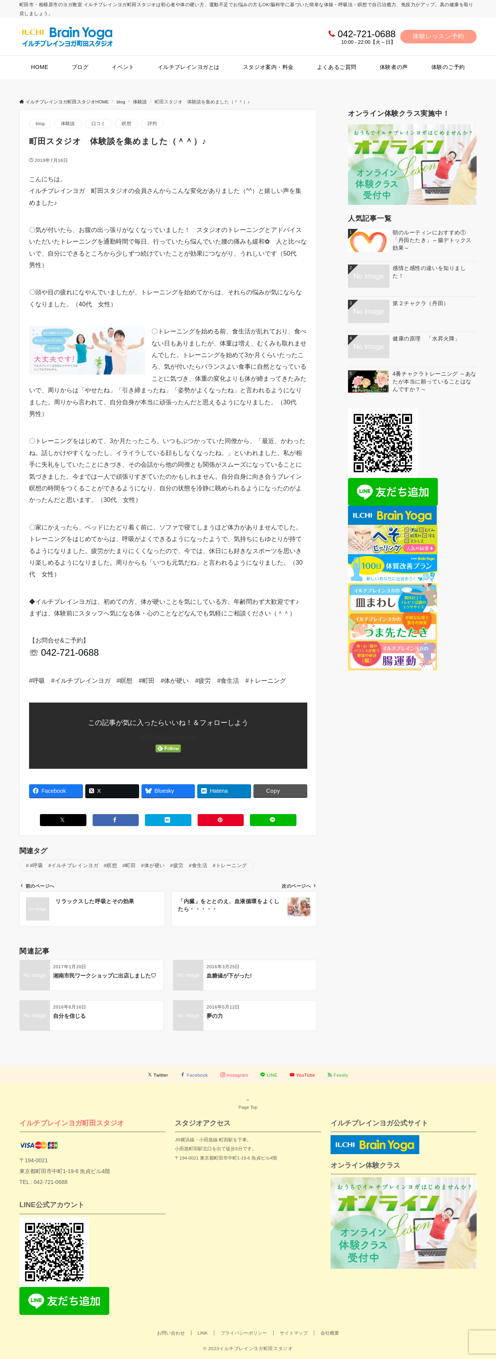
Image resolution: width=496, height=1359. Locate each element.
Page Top (248, 1103)
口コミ (98, 123)
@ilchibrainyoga (168, 737)
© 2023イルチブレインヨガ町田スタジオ (248, 1348)
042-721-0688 (366, 34)
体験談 (68, 123)
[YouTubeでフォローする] (302, 1074)
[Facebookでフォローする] (194, 1074)
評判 (152, 123)
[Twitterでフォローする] (158, 1074)
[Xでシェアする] (63, 820)
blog (40, 123)
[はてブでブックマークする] (168, 820)
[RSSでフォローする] (337, 1074)
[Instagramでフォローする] (234, 1074)
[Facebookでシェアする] (116, 820)
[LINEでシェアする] (273, 820)
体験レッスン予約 (438, 36)
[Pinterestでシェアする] (221, 820)
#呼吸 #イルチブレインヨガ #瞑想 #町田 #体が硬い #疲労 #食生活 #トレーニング (138, 865)
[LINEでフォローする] (268, 1074)
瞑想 (126, 123)
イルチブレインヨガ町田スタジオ (71, 1123)
